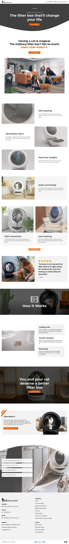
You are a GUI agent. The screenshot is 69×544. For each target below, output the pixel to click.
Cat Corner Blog (39, 503)
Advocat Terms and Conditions (43, 518)
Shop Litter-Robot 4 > (10, 428)
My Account (38, 524)
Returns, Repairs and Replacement (11, 524)
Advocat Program (40, 529)
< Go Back (34, 8)
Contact (37, 511)
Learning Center (6, 529)
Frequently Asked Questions (9, 527)
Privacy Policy (38, 513)
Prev (3, 76)
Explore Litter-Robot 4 (40, 506)
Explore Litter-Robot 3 (40, 508)
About (36, 501)
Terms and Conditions (41, 516)
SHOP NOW (34, 53)
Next (66, 76)
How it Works (34, 24)
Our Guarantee (39, 532)
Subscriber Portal (39, 527)
